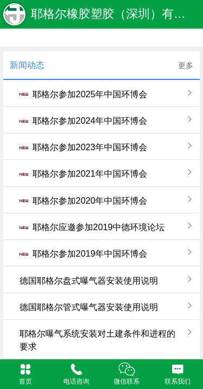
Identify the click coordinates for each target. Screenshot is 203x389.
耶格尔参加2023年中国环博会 (89, 147)
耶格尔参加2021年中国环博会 (89, 173)
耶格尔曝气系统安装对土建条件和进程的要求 (97, 339)
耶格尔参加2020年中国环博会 (89, 200)
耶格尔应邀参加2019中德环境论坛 (98, 227)
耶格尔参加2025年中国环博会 (89, 94)
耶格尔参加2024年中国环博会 (89, 120)
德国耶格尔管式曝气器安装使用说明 (88, 307)
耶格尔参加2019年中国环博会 (89, 253)
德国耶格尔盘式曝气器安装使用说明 (88, 280)
